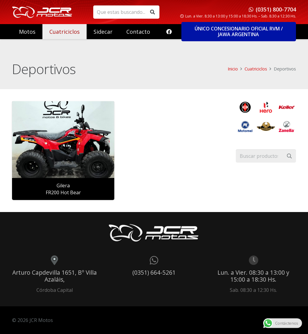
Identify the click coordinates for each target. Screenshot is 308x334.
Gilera (63, 185)
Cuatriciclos (256, 69)
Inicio (233, 69)
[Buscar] (152, 12)
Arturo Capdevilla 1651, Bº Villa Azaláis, (54, 275)
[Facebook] (169, 31)
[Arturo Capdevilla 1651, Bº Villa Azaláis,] (54, 260)
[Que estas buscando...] (126, 12)
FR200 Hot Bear (63, 192)
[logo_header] (42, 12)
